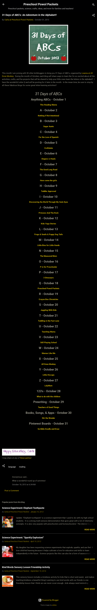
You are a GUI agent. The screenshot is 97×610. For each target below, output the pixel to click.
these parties (25, 458)
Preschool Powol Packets (40, 4)
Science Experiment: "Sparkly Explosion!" (23, 537)
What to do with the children (48, 396)
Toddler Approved (48, 191)
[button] (93, 16)
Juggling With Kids (49, 310)
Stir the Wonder (48, 418)
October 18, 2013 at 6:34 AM (24, 484)
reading (22, 467)
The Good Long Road (48, 169)
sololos (54, 605)
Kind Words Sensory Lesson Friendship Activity (26, 567)
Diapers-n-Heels (49, 159)
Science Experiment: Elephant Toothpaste (23, 508)
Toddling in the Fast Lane (48, 321)
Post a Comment (12, 490)
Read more (89, 529)
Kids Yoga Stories (48, 224)
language (12, 467)
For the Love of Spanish (48, 137)
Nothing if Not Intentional (48, 116)
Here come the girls (48, 180)
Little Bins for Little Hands (48, 245)
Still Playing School (48, 342)
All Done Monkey (48, 364)
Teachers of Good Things (48, 407)
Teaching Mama (48, 332)
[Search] (93, 5)
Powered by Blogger (48, 600)
